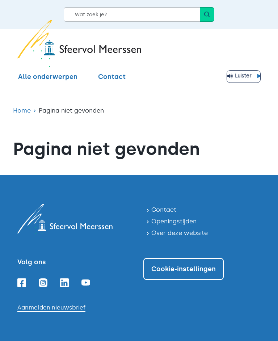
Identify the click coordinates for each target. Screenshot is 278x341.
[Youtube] (85, 282)
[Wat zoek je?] (132, 14)
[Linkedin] (64, 282)
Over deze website (179, 232)
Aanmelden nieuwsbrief (51, 307)
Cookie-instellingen (183, 269)
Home (22, 110)
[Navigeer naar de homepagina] (76, 222)
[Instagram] (43, 282)
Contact (112, 77)
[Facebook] (21, 282)
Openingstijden (174, 221)
